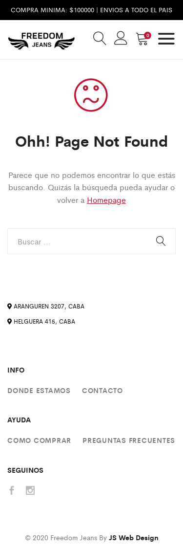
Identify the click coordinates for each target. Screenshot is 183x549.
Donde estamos (39, 390)
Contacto (102, 390)
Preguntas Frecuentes (128, 440)
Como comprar (39, 440)
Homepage (106, 199)
